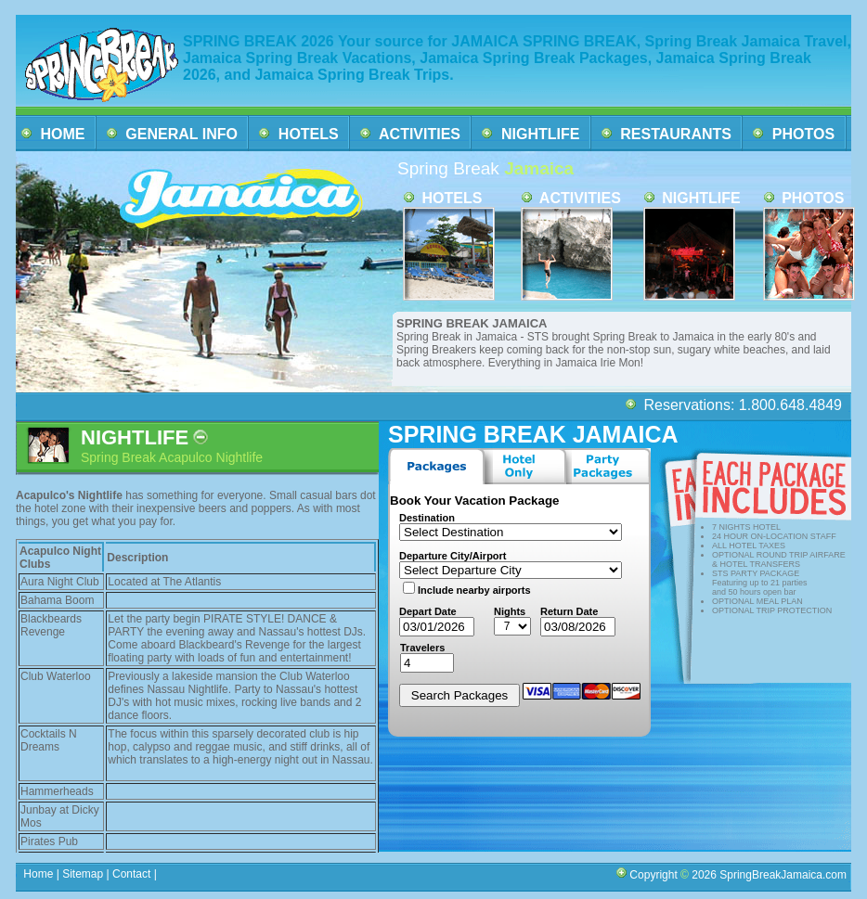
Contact (132, 873)
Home (38, 873)
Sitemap (81, 873)
